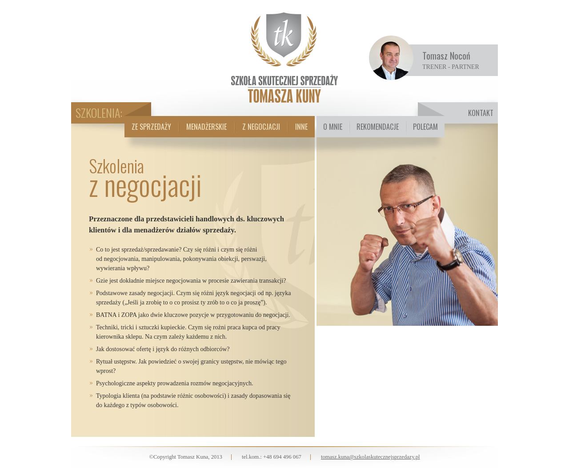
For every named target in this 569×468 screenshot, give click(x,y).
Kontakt (480, 113)
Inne (301, 126)
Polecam (425, 126)
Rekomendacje (378, 126)
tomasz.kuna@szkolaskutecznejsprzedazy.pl (370, 457)
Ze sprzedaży (151, 126)
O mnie (332, 126)
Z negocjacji (261, 126)
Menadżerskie (206, 126)
